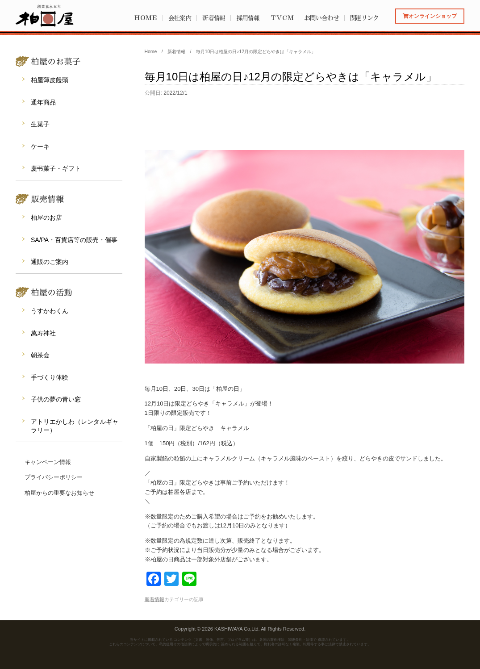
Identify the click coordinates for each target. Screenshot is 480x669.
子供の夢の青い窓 (56, 399)
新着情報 (213, 18)
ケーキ (40, 146)
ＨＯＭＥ (145, 18)
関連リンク (364, 18)
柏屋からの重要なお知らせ (59, 492)
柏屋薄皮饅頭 (49, 80)
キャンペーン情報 (48, 462)
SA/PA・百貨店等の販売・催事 (74, 239)
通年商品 (43, 102)
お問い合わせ (321, 18)
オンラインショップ (430, 16)
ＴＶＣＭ (281, 18)
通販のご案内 (49, 261)
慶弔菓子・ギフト (56, 168)
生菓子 (40, 124)
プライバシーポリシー (54, 477)
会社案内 (180, 18)
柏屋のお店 (46, 217)
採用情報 (247, 18)
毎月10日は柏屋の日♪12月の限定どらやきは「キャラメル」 (291, 77)
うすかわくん (49, 310)
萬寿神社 (43, 333)
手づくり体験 (49, 377)
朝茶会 (40, 355)
